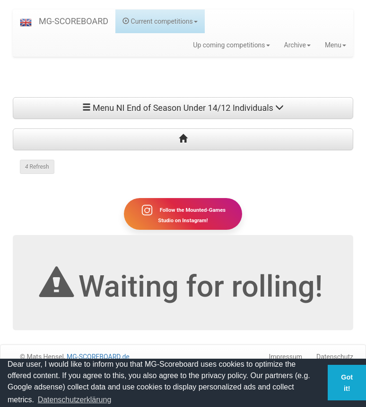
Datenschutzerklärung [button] (75, 400)
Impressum (285, 357)
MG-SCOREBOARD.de (98, 357)
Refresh (37, 166)
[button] (26, 21)
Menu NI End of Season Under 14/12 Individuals (183, 108)
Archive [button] (297, 45)
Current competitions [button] (160, 21)
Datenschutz (334, 357)
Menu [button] (335, 45)
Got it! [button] (347, 382)
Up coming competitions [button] (231, 45)
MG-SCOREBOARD (73, 21)
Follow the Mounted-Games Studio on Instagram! (183, 214)
